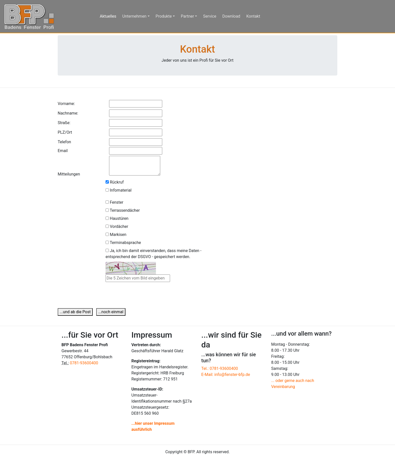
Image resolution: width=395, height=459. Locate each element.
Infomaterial (118, 190)
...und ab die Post (75, 311)
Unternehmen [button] (134, 16)
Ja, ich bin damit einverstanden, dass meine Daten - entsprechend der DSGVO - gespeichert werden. (154, 253)
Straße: (64, 122)
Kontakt (253, 16)
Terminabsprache (123, 242)
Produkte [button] (164, 16)
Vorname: (66, 103)
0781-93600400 (84, 363)
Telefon (64, 141)
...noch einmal (110, 311)
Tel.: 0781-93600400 (219, 368)
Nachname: (68, 113)
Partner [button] (187, 16)
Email (63, 150)
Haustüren (117, 218)
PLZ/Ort (65, 132)
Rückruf (115, 182)
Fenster (114, 202)
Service (209, 16)
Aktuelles (110, 16)
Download (231, 16)
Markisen (116, 234)
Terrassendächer (123, 210)
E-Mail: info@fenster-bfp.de (225, 374)
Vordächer (117, 226)
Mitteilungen (69, 174)
